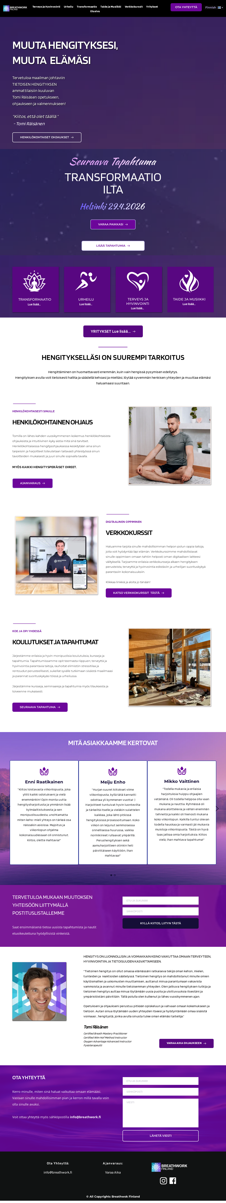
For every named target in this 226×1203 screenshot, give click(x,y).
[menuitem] (46, 6)
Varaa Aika (113, 1175)
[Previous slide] (9, 808)
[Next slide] (217, 808)
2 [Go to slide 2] (115, 875)
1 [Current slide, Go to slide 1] (111, 875)
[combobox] (214, 7)
